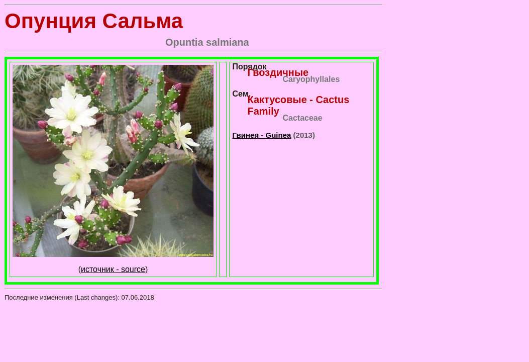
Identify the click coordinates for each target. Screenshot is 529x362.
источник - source (113, 269)
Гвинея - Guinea (261, 135)
